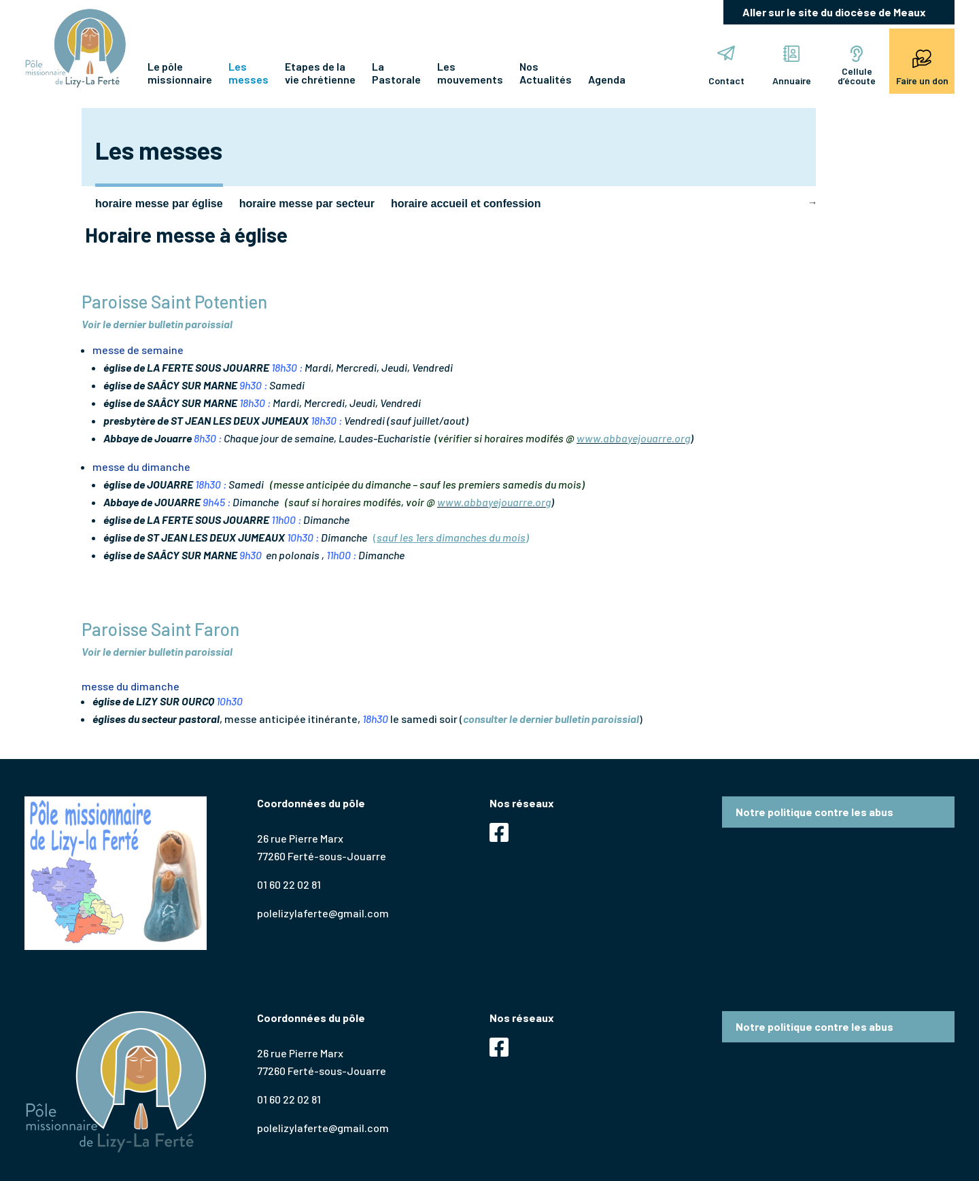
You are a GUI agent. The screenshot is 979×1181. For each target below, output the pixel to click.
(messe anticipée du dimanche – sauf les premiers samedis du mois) (427, 484)
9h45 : (216, 501)
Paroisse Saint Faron (160, 628)
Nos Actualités (545, 73)
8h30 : (208, 437)
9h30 (251, 554)
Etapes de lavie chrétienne (320, 73)
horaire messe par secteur (307, 203)
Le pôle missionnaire (180, 73)
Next (812, 202)
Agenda (606, 79)
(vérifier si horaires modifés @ (505, 437)
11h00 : (286, 519)
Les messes (248, 73)
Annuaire (791, 66)
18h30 (375, 718)
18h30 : (287, 367)
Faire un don (922, 66)
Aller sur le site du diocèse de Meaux (834, 11)
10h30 (230, 700)
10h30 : (303, 537)
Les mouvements (470, 73)
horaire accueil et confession (466, 203)
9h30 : (253, 384)
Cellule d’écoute (857, 66)
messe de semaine (138, 349)
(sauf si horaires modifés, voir (355, 501)
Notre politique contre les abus (814, 811)
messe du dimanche (141, 466)
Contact (726, 66)
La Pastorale (396, 73)
